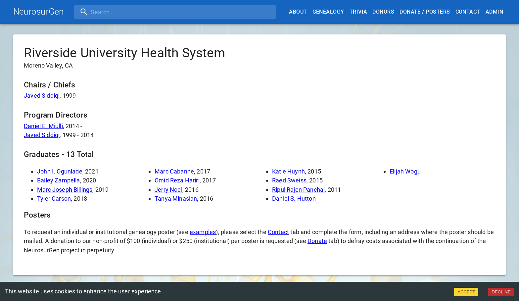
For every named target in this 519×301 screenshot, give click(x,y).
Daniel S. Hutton (294, 198)
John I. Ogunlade (59, 171)
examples (203, 231)
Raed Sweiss (289, 180)
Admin (494, 12)
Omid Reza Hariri (177, 180)
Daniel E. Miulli (43, 126)
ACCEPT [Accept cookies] (466, 291)
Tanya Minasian (176, 198)
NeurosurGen (38, 12)
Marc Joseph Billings (64, 189)
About (297, 12)
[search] (117, 12)
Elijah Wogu (405, 171)
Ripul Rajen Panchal (298, 189)
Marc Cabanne (174, 171)
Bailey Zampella (58, 180)
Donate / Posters (424, 12)
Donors (383, 12)
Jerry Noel (168, 189)
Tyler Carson (54, 198)
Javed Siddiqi (42, 95)
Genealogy (328, 12)
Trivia (358, 12)
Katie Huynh (288, 171)
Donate (317, 240)
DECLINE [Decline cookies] (501, 291)
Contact (468, 12)
